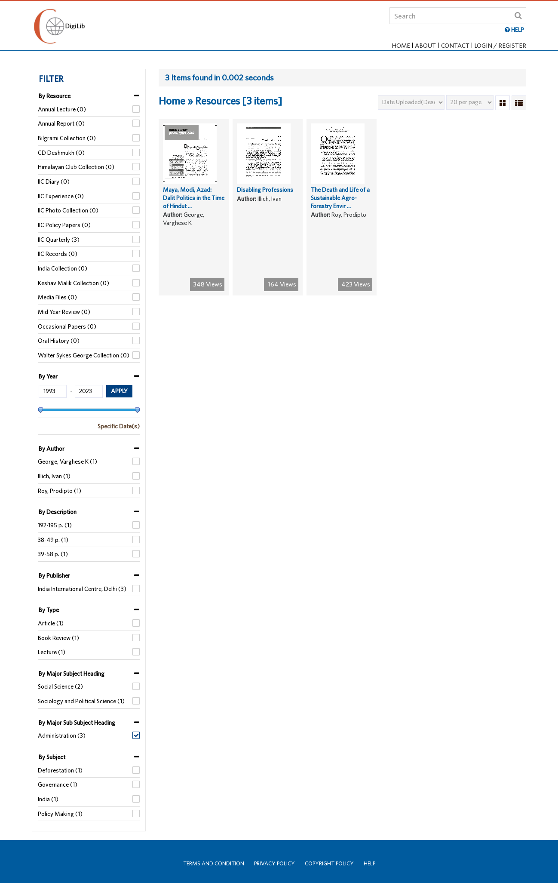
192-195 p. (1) (55, 525)
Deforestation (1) (60, 770)
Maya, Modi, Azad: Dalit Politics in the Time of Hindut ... (193, 203)
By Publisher (54, 575)
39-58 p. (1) (53, 554)
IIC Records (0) (57, 253)
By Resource (55, 95)
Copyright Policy (329, 863)
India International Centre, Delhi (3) (82, 588)
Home (401, 45)
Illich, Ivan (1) (54, 476)
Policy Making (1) (60, 813)
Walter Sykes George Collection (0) (83, 355)
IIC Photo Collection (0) (68, 210)
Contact (455, 45)
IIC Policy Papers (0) (64, 225)
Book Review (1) (58, 637)
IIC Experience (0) (61, 196)
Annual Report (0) (61, 123)
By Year (48, 376)
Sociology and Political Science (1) (81, 701)
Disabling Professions (265, 195)
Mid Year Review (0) (64, 311)
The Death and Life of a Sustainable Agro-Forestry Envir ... (340, 203)
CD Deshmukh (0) (61, 152)
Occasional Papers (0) (67, 326)
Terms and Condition (213, 863)
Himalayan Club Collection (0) (76, 166)
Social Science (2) (60, 686)
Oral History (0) (59, 340)
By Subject (52, 757)
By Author (51, 448)
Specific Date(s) (119, 426)
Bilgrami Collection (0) (67, 138)
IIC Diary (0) (54, 181)
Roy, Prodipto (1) (59, 490)
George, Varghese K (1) (67, 461)
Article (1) (51, 623)
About (425, 45)
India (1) (48, 799)
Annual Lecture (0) (62, 109)
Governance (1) (57, 784)
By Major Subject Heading (71, 673)
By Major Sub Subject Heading (77, 722)
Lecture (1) (51, 652)
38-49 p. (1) (53, 539)
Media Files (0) (57, 297)
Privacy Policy (274, 863)
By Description (58, 511)
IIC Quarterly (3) (59, 239)
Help (369, 863)
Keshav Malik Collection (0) (73, 283)
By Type (49, 609)
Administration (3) (62, 735)
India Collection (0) (62, 268)
